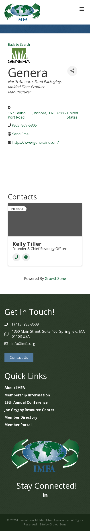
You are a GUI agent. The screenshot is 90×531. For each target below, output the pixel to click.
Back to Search (19, 44)
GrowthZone (55, 278)
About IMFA (14, 387)
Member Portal (18, 424)
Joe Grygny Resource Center (29, 409)
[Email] (26, 257)
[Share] (72, 71)
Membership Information (27, 395)
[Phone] (16, 257)
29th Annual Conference (26, 402)
